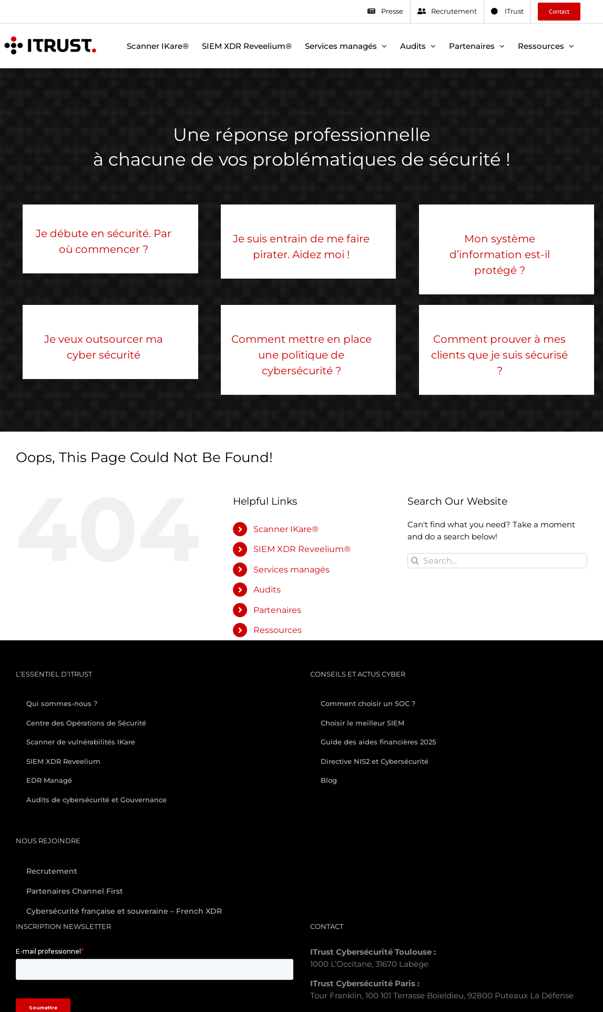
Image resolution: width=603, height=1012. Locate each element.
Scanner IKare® (286, 529)
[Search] (415, 560)
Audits (267, 590)
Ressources (277, 630)
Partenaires (277, 610)
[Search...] (497, 560)
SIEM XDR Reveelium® (302, 549)
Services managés (291, 570)
